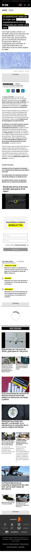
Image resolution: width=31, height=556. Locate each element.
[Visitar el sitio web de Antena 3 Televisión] (5, 524)
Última (20, 5)
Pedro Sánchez (23, 1)
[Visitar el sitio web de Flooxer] (24, 532)
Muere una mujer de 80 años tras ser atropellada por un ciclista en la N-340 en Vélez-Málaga (8, 442)
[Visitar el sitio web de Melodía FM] (7, 532)
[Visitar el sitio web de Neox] (19, 524)
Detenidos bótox (15, 1)
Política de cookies (24, 544)
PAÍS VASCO (9, 289)
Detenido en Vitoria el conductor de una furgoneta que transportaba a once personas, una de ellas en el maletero (15, 294)
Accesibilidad (21, 547)
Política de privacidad (14, 544)
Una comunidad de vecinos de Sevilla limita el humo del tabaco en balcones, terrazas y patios (15, 396)
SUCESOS (8, 278)
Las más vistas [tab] (7, 261)
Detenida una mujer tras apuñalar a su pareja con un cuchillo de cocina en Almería (16, 282)
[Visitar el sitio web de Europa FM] (26, 528)
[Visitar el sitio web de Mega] (5, 528)
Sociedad (15, 328)
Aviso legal (5, 544)
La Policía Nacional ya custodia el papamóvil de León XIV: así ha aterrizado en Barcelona (15, 486)
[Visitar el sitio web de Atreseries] (12, 528)
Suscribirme (15, 249)
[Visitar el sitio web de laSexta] (12, 524)
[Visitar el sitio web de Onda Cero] (19, 528)
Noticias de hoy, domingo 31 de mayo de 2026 (8, 503)
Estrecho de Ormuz (6, 1)
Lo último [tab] (20, 261)
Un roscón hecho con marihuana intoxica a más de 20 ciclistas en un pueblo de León (15, 175)
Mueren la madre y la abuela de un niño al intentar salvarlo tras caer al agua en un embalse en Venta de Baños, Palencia (16, 270)
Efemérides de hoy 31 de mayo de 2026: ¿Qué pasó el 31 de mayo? (15, 189)
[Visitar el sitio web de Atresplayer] (15, 532)
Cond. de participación (12, 547)
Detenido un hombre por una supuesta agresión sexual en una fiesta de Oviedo (22, 367)
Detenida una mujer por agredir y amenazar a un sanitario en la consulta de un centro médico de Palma (15, 424)
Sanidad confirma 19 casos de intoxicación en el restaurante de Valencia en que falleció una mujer (15, 169)
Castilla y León (10, 265)
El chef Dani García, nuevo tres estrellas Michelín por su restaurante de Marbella (14, 181)
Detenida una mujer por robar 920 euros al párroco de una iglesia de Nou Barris (22, 504)
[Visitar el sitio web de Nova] (26, 524)
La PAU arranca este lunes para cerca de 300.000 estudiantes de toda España (22, 442)
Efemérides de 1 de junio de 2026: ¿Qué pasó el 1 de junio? (15, 350)
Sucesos (11, 10)
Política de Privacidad (20, 245)
